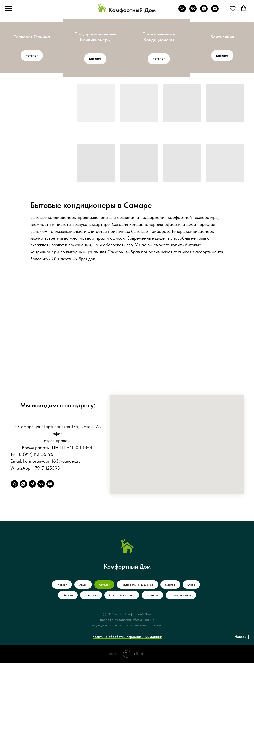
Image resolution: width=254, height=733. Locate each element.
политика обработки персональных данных (127, 707)
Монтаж (170, 655)
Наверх (242, 707)
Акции (83, 655)
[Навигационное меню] (8, 8)
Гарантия (152, 665)
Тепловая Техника (32, 36)
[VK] (41, 554)
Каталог (104, 655)
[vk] (193, 11)
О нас (191, 655)
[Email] (50, 554)
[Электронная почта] (215, 11)
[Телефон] (182, 11)
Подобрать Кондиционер (137, 655)
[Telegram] (32, 554)
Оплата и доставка (121, 665)
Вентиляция (222, 36)
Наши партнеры (180, 665)
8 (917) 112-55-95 (36, 524)
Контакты (91, 665)
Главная (62, 655)
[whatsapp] (204, 11)
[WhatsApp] (23, 554)
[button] (233, 8)
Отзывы (68, 665)
